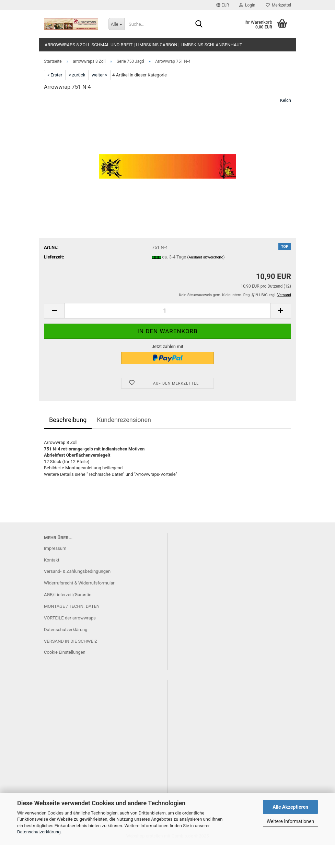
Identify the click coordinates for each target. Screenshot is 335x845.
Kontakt (51, 560)
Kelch (285, 100)
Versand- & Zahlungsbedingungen (77, 571)
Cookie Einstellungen (64, 652)
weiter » (99, 74)
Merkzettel (278, 5)
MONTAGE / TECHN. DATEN (72, 606)
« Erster (54, 74)
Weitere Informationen (290, 821)
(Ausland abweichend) (205, 257)
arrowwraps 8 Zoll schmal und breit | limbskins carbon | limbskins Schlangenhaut (143, 44)
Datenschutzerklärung (39, 831)
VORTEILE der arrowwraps (70, 617)
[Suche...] (116, 24)
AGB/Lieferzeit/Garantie (67, 594)
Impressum (55, 548)
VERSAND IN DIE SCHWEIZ (70, 641)
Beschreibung (67, 419)
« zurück (77, 74)
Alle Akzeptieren (290, 807)
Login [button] (247, 5)
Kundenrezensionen (124, 419)
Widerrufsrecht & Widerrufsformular (79, 583)
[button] (222, 5)
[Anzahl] (167, 310)
